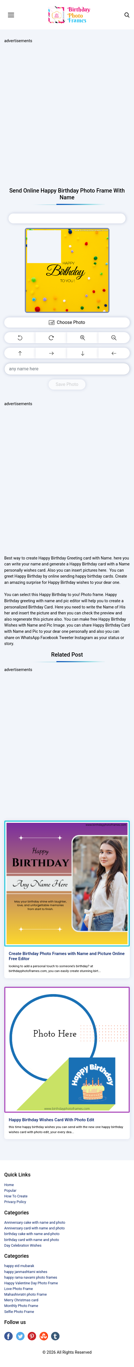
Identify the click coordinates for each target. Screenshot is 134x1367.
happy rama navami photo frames (30, 1277)
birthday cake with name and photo (32, 1234)
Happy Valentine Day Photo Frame (31, 1283)
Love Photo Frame (18, 1289)
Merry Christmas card (21, 1300)
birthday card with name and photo (31, 1240)
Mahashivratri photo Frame (25, 1294)
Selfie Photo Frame (19, 1312)
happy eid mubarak (19, 1266)
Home (9, 1185)
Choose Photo (67, 218)
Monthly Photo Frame (21, 1306)
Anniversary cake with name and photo (34, 1222)
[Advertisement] (67, 115)
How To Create (15, 1196)
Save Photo (67, 384)
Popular (10, 1190)
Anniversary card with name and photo (34, 1228)
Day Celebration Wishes (22, 1245)
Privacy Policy (15, 1202)
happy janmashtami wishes (25, 1272)
